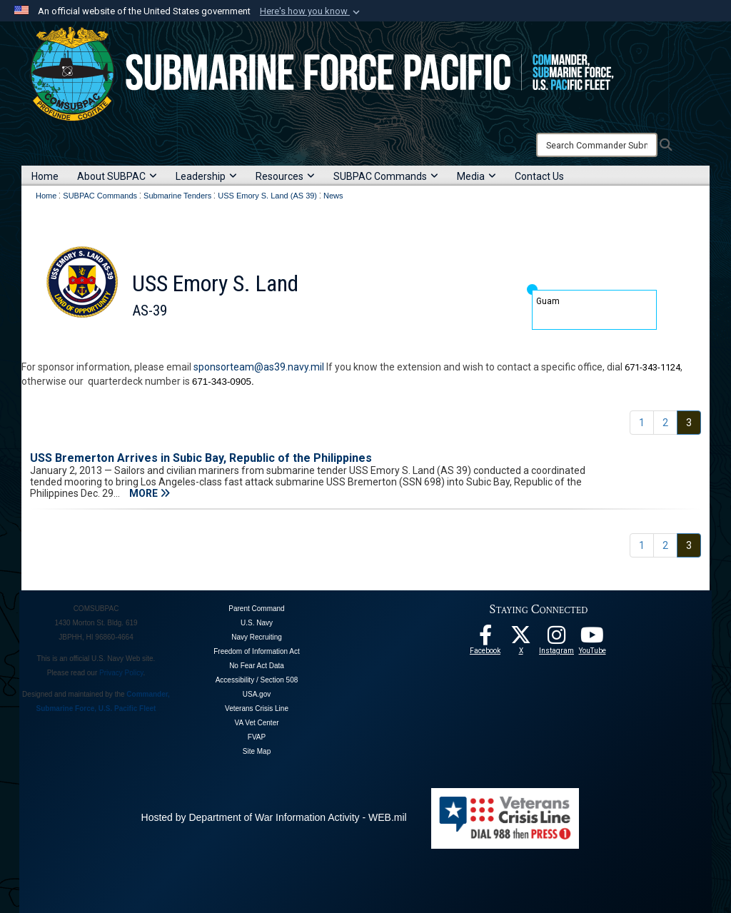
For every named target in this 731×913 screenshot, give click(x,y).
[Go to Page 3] (689, 422)
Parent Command (256, 608)
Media (476, 176)
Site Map (257, 751)
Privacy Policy (121, 673)
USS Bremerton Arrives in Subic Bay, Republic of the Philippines (201, 458)
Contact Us (539, 176)
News (309, 345)
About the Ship (116, 345)
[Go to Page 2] (665, 422)
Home (45, 176)
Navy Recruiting (256, 637)
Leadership (206, 176)
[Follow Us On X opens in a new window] (521, 639)
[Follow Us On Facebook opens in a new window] (485, 639)
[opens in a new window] (557, 639)
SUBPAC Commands (385, 176)
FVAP (257, 737)
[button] (311, 11)
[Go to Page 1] (642, 422)
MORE (149, 493)
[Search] (596, 145)
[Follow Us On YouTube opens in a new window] (592, 639)
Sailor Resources (252, 345)
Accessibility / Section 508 (257, 680)
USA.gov (257, 694)
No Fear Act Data (256, 666)
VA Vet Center (256, 723)
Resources (285, 176)
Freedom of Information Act (256, 651)
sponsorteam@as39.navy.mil (258, 367)
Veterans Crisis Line (256, 708)
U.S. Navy (257, 623)
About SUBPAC (117, 176)
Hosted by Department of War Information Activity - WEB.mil (274, 817)
